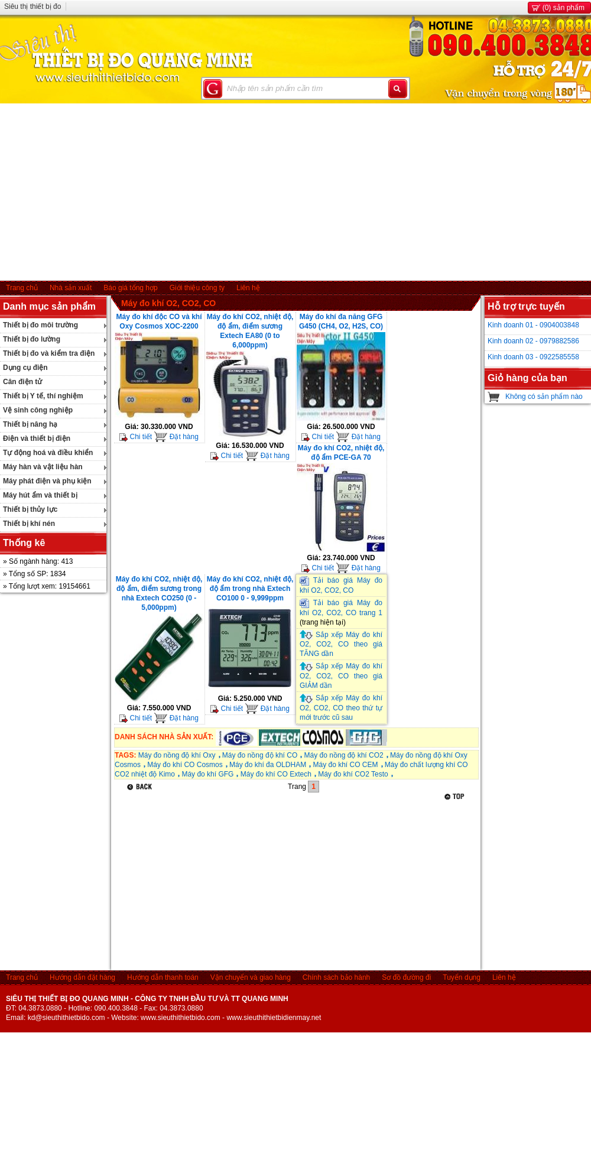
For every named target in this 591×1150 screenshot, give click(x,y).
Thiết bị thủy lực (30, 509)
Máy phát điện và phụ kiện (47, 481)
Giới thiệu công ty (197, 288)
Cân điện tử (22, 382)
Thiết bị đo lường (31, 339)
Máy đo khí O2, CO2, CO (168, 303)
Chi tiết (135, 437)
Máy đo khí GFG (207, 774)
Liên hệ (248, 288)
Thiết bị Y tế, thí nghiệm (43, 396)
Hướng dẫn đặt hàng (82, 977)
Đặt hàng (176, 437)
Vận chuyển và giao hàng (250, 977)
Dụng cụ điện (25, 367)
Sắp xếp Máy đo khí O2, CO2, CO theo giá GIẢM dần (341, 676)
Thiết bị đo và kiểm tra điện (49, 353)
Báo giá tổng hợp (130, 288)
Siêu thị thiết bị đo (32, 6)
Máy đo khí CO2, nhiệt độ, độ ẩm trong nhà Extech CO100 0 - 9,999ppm (250, 588)
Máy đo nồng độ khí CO (259, 755)
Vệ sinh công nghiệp (38, 410)
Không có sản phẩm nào (544, 396)
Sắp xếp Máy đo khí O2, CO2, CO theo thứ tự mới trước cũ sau (341, 708)
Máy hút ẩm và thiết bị (40, 495)
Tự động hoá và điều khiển (48, 453)
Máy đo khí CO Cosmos (184, 765)
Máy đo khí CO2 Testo (353, 774)
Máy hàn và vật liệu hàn (43, 467)
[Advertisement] (296, 192)
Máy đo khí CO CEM (345, 765)
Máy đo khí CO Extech (276, 774)
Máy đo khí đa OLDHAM (267, 765)
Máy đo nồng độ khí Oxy (177, 755)
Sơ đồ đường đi (406, 977)
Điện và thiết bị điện (36, 438)
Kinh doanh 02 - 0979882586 (533, 341)
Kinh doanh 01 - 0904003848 (533, 325)
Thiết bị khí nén (29, 523)
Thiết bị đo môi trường (40, 325)
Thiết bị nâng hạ (30, 424)
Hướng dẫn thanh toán (163, 977)
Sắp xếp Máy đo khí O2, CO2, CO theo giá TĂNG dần (341, 644)
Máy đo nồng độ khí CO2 (344, 755)
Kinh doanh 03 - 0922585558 (533, 357)
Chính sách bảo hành (336, 977)
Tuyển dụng (461, 977)
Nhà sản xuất (71, 288)
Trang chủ (22, 288)
